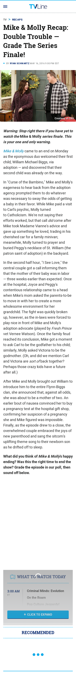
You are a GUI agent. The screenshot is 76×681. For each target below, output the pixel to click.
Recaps (17, 20)
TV (5, 20)
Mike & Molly (13, 151)
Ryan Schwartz (19, 63)
